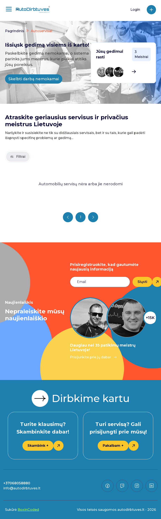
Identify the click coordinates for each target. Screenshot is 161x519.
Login (135, 10)
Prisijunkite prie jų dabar (93, 357)
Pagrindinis (14, 31)
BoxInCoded (28, 510)
